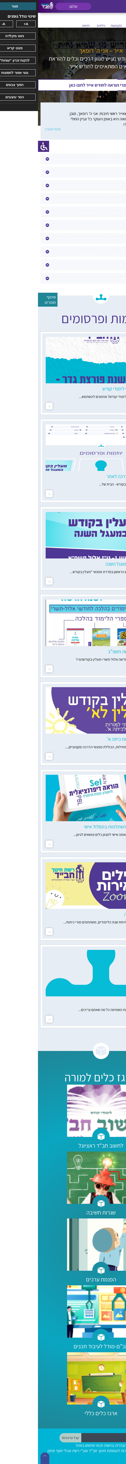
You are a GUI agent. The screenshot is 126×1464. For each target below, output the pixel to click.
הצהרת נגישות (77, 1445)
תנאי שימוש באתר (51, 1445)
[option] (63, 373)
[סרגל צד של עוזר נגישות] (5, 146)
